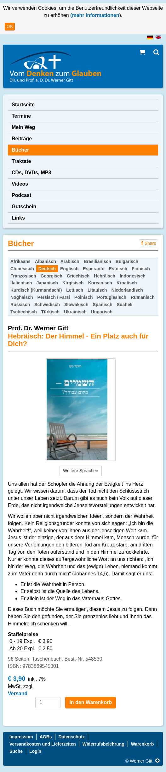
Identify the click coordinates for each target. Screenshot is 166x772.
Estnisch (118, 268)
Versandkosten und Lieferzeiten (42, 744)
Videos (20, 184)
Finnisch (141, 268)
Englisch (69, 268)
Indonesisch (133, 275)
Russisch (20, 304)
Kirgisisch (73, 282)
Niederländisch (127, 290)
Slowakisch (76, 304)
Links (18, 218)
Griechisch (78, 275)
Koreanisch (100, 282)
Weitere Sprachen (80, 470)
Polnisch (83, 297)
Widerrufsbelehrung (103, 744)
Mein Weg (23, 127)
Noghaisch (21, 297)
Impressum (21, 736)
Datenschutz (72, 736)
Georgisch (51, 275)
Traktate (21, 161)
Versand (17, 693)
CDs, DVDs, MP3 (31, 172)
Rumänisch (142, 297)
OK (10, 26)
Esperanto (93, 268)
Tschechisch (23, 311)
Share (148, 243)
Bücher (20, 150)
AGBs (46, 736)
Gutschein (24, 206)
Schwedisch (47, 304)
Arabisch (69, 261)
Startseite (23, 104)
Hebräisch (104, 275)
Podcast (21, 195)
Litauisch (97, 290)
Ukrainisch (75, 311)
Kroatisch (127, 282)
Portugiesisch (111, 297)
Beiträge (22, 138)
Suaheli (125, 304)
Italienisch (21, 282)
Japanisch (47, 282)
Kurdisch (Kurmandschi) (36, 290)
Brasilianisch (97, 261)
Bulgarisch (127, 261)
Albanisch (45, 261)
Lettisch (74, 290)
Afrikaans (20, 261)
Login (35, 751)
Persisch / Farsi (53, 297)
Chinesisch (22, 268)
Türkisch (50, 311)
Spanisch (102, 304)
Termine (21, 116)
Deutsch (47, 268)
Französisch (23, 275)
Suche (16, 751)
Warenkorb (142, 744)
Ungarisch (101, 311)
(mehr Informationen (94, 15)
